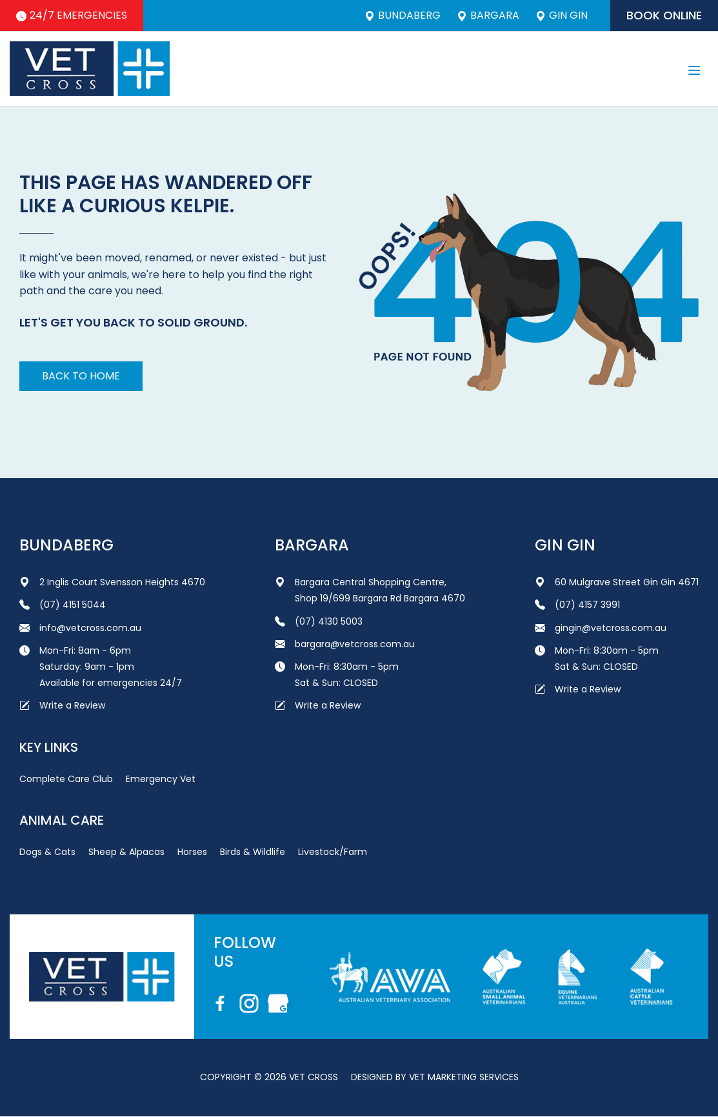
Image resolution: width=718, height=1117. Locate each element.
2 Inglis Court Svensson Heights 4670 (112, 582)
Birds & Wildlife (252, 851)
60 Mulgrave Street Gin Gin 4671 (617, 582)
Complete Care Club (66, 778)
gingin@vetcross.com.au (600, 627)
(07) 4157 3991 (577, 604)
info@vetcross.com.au (80, 627)
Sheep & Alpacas (126, 851)
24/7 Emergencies (71, 15)
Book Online (664, 15)
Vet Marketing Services (464, 1077)
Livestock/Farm (332, 851)
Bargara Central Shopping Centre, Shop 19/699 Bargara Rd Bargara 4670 (370, 590)
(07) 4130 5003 (319, 621)
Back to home (81, 375)
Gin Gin (561, 15)
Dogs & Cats (47, 851)
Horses (192, 851)
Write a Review (62, 705)
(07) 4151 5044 (62, 604)
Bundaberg (402, 15)
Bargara (488, 15)
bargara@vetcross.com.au (345, 644)
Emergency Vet (160, 778)
